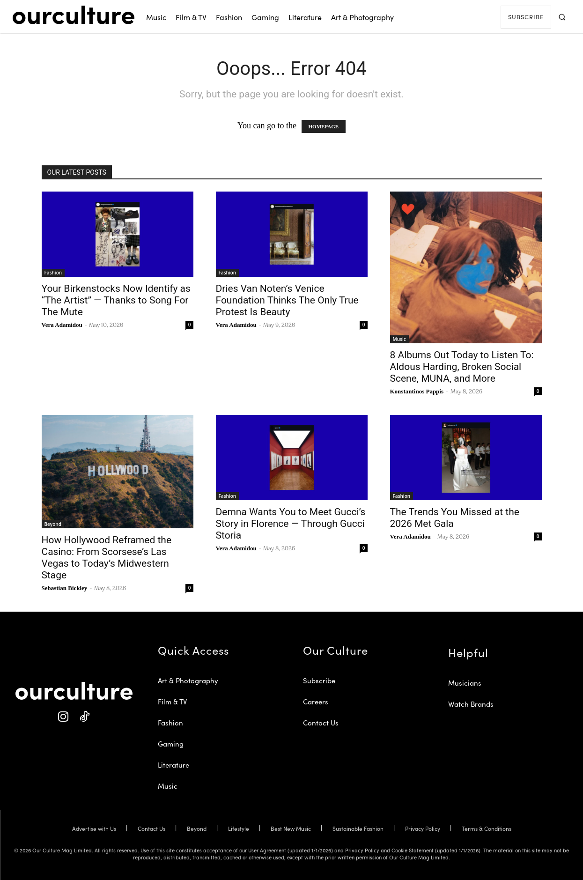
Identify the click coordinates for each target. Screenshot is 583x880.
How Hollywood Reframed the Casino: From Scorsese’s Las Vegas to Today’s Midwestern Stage (107, 557)
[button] (562, 16)
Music (399, 339)
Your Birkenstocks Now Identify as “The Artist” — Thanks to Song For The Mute (116, 300)
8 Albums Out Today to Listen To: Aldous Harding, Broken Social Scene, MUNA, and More (462, 366)
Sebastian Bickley (65, 588)
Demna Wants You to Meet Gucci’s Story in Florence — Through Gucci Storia (291, 523)
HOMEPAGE (324, 126)
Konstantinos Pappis (417, 391)
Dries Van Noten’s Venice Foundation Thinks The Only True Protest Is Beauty (287, 300)
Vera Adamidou (62, 324)
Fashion (53, 272)
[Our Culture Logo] (73, 15)
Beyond (52, 524)
